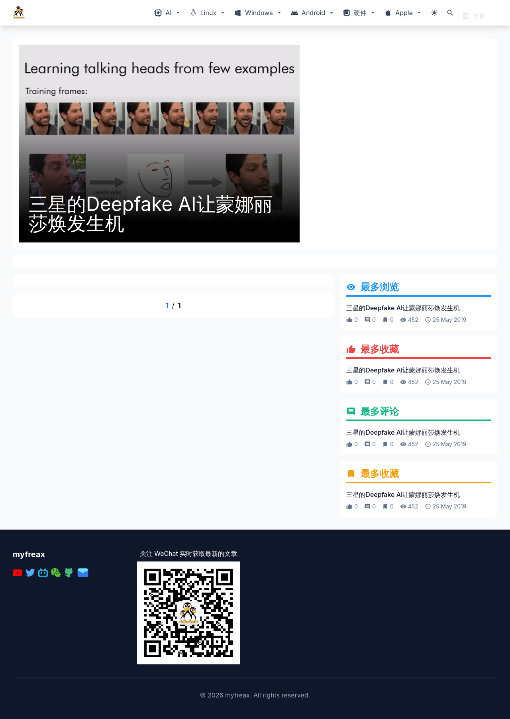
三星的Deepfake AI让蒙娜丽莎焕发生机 (151, 214)
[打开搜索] (450, 13)
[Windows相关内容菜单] (167, 13)
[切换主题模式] (434, 13)
